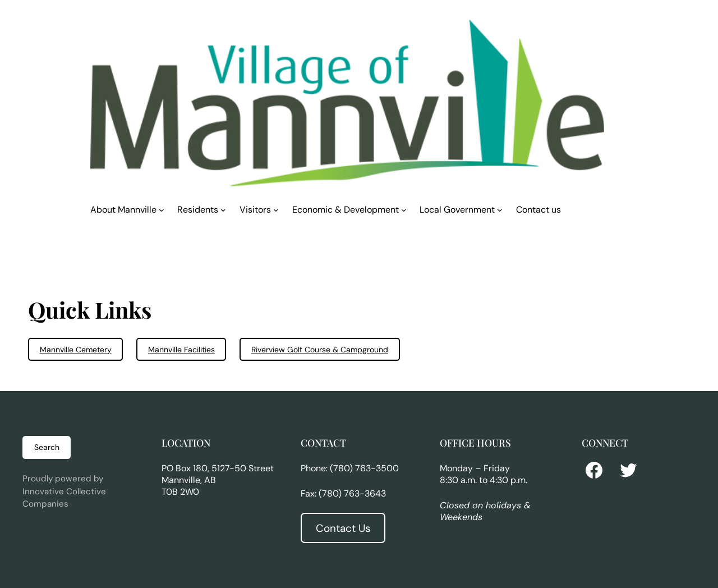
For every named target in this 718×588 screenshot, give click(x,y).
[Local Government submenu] (500, 209)
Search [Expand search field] (46, 447)
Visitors (255, 209)
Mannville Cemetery (76, 349)
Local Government (457, 209)
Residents (197, 209)
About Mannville (123, 209)
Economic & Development (345, 209)
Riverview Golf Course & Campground (319, 349)
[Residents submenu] (223, 209)
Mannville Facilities (181, 349)
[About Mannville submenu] (161, 209)
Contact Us (343, 528)
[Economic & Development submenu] (404, 209)
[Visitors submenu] (276, 209)
